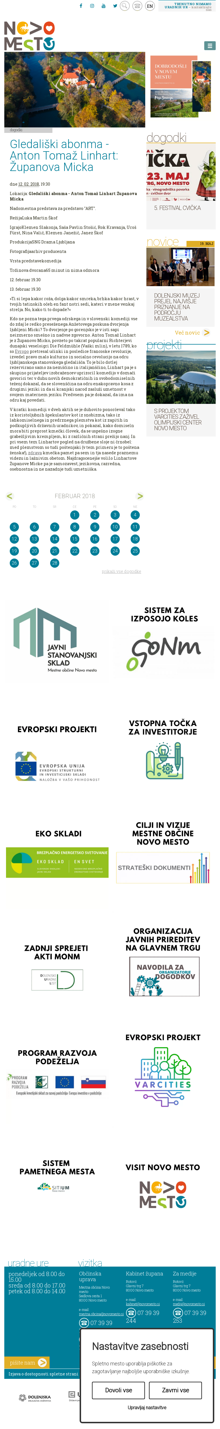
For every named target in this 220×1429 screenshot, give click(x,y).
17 (115, 539)
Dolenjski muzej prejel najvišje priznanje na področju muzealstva (177, 307)
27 (34, 563)
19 (14, 551)
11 (135, 527)
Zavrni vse (175, 1390)
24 (115, 551)
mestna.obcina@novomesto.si (101, 1314)
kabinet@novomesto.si (143, 1304)
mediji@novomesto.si (189, 1304)
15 (74, 539)
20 (34, 551)
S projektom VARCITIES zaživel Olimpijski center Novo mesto (177, 420)
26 (14, 563)
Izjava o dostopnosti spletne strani (43, 1374)
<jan (9, 496)
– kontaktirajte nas (187, 6)
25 (135, 551)
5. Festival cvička (177, 208)
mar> (139, 496)
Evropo (22, 351)
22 (74, 551)
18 (135, 539)
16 (94, 539)
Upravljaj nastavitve (147, 1407)
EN (150, 6)
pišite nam (28, 1362)
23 (94, 551)
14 (54, 539)
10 (115, 527)
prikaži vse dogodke (121, 571)
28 (54, 563)
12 (14, 539)
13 (34, 539)
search (125, 6)
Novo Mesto (43, 35)
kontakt (137, 6)
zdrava (35, 452)
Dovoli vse (118, 1390)
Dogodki (16, 129)
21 (54, 551)
